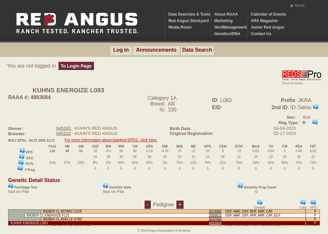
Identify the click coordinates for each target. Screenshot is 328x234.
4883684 (215, 223)
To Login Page (76, 66)
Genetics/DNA (227, 34)
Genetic (259, 204)
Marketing (223, 21)
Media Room (180, 27)
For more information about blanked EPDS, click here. (111, 140)
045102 (64, 128)
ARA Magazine (264, 21)
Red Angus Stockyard (189, 21)
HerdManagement (230, 27)
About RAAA (226, 14)
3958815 (215, 215)
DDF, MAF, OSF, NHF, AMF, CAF (249, 211)
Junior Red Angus (267, 27)
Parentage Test (22, 186)
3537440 (215, 219)
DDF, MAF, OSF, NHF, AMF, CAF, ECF (253, 215)
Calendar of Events (268, 14)
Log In (121, 50)
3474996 (215, 211)
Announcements (156, 50)
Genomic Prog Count (257, 186)
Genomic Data (117, 186)
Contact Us (261, 34)
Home (299, 5)
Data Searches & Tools (189, 14)
